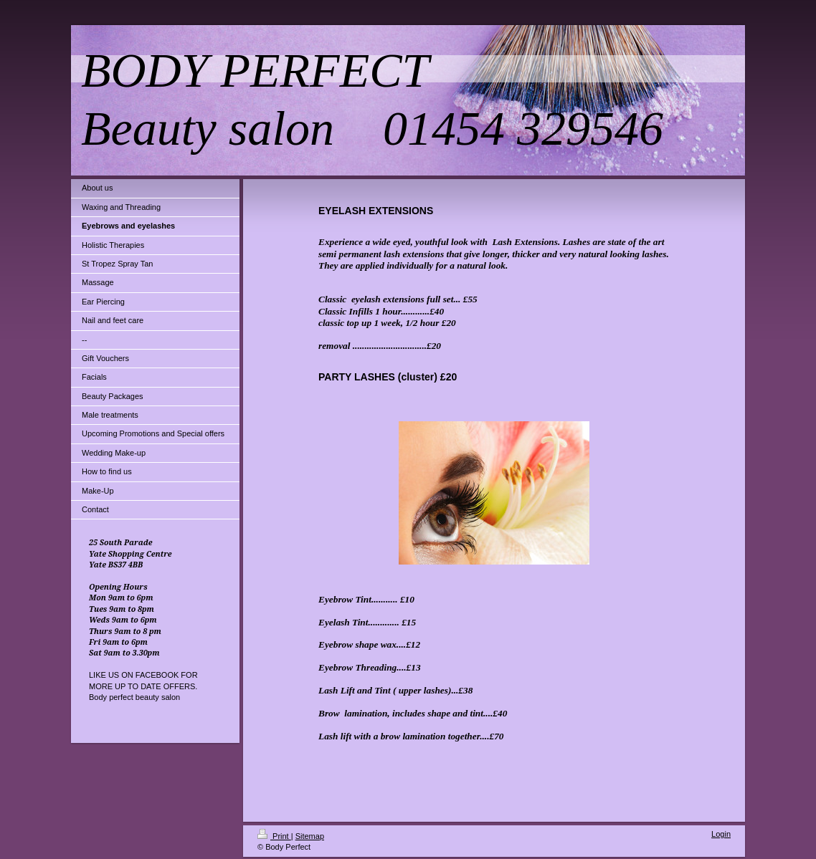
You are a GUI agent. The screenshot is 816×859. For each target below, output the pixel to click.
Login (721, 834)
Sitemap (309, 836)
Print (274, 836)
